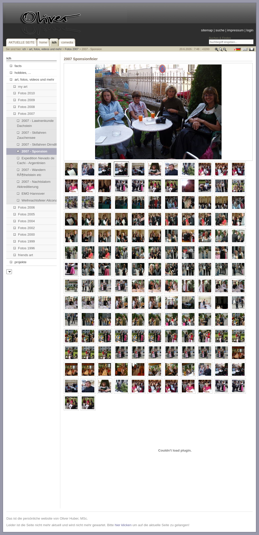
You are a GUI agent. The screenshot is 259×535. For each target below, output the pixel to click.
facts (15, 66)
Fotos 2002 (24, 228)
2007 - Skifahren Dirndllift (38, 144)
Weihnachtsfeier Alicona (37, 200)
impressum (235, 30)
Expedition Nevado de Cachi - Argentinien (35, 160)
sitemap (207, 30)
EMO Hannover (31, 193)
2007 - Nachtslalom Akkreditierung (34, 184)
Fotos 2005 (24, 214)
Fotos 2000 (24, 234)
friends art (23, 255)
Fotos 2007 (71, 49)
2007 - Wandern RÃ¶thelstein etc (31, 172)
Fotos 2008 (24, 107)
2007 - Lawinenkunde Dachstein (35, 123)
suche (219, 30)
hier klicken (123, 525)
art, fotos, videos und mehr (45, 49)
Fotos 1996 (24, 248)
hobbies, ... (20, 73)
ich (24, 49)
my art (20, 86)
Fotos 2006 (24, 207)
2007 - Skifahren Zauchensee (31, 135)
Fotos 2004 (24, 221)
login (249, 30)
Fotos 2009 (24, 100)
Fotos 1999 (24, 241)
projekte (18, 262)
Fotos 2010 (24, 93)
